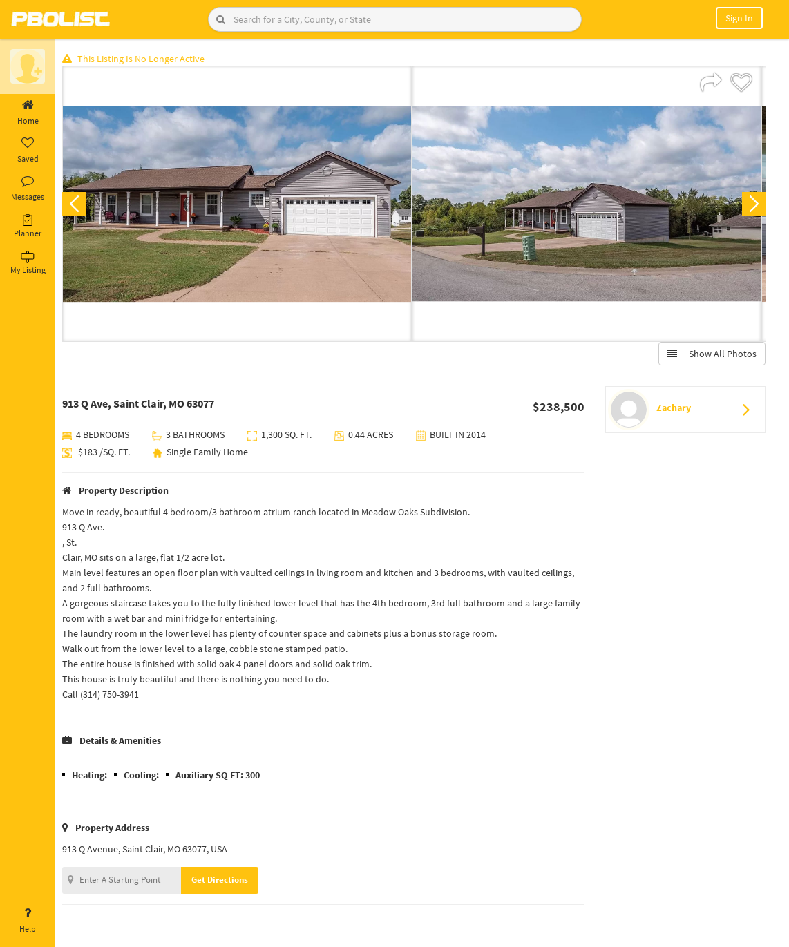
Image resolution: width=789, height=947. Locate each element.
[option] (240, 204)
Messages (28, 188)
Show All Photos (711, 354)
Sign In (739, 18)
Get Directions (223, 880)
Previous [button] (77, 204)
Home (28, 112)
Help (28, 921)
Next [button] (753, 204)
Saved (28, 150)
